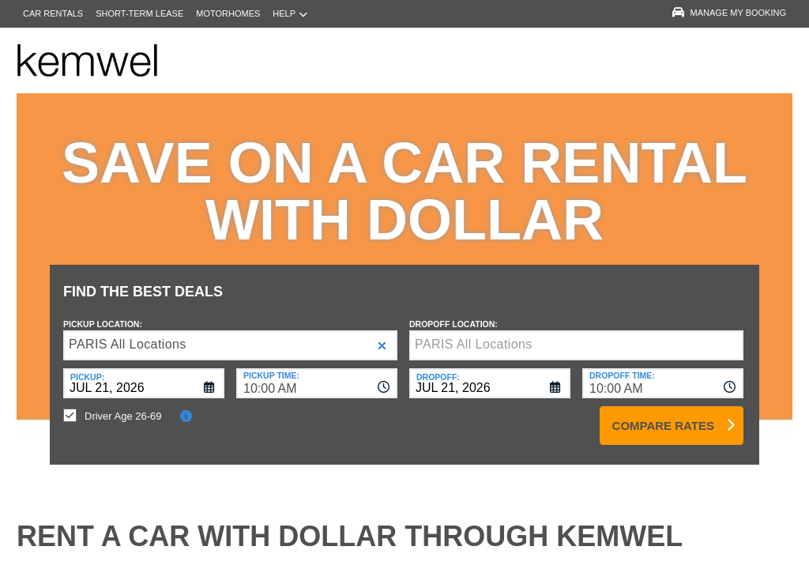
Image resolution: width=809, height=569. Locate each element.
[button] (382, 334)
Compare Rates (663, 413)
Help (290, 14)
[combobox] (317, 371)
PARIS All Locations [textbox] (127, 332)
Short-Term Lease (139, 13)
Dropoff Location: (453, 312)
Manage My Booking (729, 12)
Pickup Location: (102, 312)
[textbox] (576, 333)
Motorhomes (228, 13)
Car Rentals (53, 13)
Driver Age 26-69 (123, 404)
